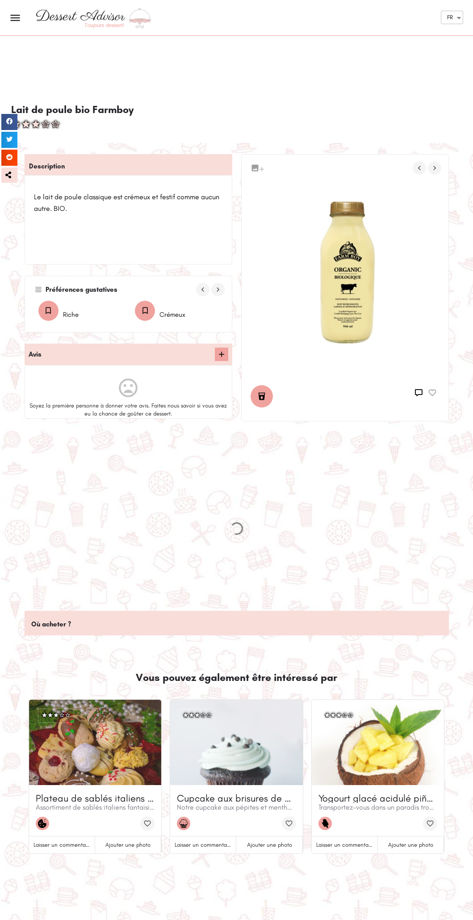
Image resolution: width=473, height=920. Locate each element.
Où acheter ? (51, 624)
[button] (9, 175)
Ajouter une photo (128, 844)
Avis (35, 354)
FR (450, 17)
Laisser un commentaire (62, 844)
